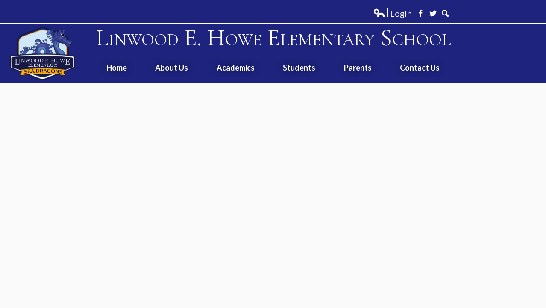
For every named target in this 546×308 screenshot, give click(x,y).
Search (445, 13)
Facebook (420, 13)
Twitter (433, 13)
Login (392, 13)
